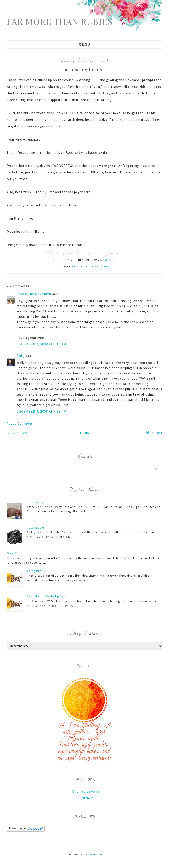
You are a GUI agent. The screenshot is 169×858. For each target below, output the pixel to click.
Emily (21, 356)
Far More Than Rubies (60, 21)
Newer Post (17, 432)
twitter (93, 252)
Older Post (152, 432)
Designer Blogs (94, 854)
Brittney (86, 798)
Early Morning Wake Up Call (46, 596)
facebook (71, 252)
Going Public (36, 571)
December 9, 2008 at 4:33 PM (41, 411)
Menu (85, 44)
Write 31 (12, 553)
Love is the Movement (34, 294)
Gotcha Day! (35, 527)
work (104, 266)
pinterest (116, 252)
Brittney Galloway (86, 791)
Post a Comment (20, 423)
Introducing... (36, 502)
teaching (91, 266)
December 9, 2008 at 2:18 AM (41, 344)
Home (85, 432)
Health (77, 266)
